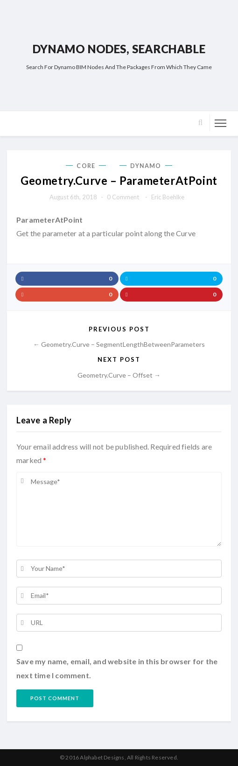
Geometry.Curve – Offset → (119, 375)
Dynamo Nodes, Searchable (119, 49)
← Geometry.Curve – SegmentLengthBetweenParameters (119, 344)
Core (86, 165)
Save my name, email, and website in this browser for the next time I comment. (116, 668)
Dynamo (145, 165)
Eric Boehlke (167, 197)
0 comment (123, 197)
